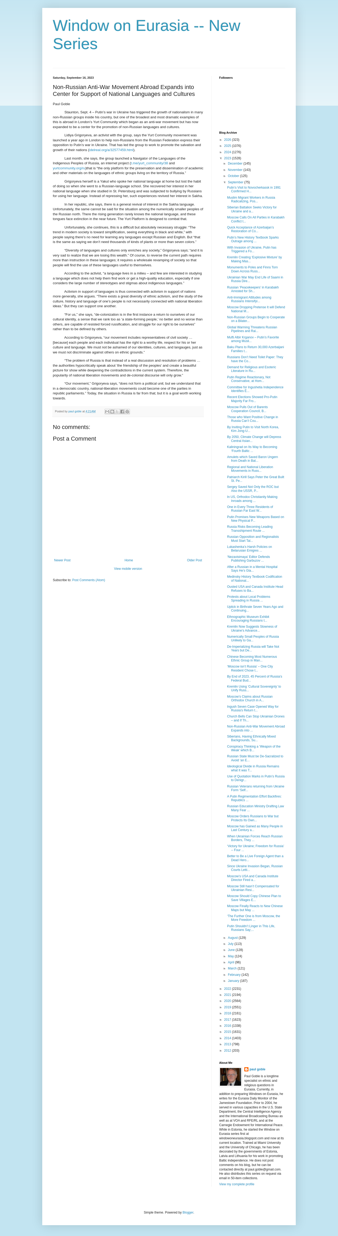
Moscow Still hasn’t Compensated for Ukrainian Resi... (253, 888)
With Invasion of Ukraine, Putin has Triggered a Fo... (251, 249)
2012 (228, 1050)
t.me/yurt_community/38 (149, 163)
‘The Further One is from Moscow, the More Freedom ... (253, 918)
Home (129, 560)
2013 (228, 1044)
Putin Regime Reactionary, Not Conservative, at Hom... (248, 379)
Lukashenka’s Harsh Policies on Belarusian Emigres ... (249, 548)
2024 (228, 152)
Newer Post (62, 560)
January (234, 981)
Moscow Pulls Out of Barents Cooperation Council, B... (247, 409)
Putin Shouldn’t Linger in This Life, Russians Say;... (251, 928)
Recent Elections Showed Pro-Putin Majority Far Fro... (252, 399)
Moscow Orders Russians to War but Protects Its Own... (253, 818)
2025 (228, 146)
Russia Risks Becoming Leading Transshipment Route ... (250, 528)
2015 (228, 1032)
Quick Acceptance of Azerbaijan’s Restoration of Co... (250, 229)
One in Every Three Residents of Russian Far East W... (250, 508)
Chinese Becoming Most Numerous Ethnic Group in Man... (252, 658)
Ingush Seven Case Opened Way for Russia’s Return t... (253, 708)
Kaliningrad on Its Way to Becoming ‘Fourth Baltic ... (252, 449)
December (235, 163)
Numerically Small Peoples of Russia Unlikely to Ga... (253, 638)
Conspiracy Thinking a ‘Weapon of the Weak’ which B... (253, 748)
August (233, 938)
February (234, 975)
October (234, 176)
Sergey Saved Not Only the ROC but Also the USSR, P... (253, 488)
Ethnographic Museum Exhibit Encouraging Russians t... (248, 618)
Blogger (187, 1212)
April (231, 962)
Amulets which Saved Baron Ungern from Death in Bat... (252, 459)
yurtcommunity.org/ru (69, 168)
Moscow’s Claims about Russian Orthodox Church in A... (250, 698)
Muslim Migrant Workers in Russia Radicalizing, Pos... (251, 199)
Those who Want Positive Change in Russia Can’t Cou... (252, 419)
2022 (228, 989)
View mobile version (128, 569)
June (232, 950)
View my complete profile (236, 1184)
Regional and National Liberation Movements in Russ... (250, 469)
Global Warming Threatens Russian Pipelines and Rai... (252, 329)
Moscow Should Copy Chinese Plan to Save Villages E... (254, 898)
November (235, 170)
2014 (228, 1038)
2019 (228, 1007)
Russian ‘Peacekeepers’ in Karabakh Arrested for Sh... (253, 289)
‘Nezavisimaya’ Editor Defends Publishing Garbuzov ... (248, 558)
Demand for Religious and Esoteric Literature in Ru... (251, 369)
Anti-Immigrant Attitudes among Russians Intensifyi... (249, 299)
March (233, 968)
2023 (228, 158)
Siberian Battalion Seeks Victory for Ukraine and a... (252, 209)
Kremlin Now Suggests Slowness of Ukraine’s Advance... (252, 628)
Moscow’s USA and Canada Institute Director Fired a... (252, 878)
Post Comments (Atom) (88, 580)
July (231, 944)
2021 (228, 995)
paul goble (257, 1069)
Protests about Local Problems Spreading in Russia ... (248, 598)
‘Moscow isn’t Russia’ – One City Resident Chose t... (250, 668)
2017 (228, 1020)
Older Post (194, 560)
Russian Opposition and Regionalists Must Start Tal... (253, 538)
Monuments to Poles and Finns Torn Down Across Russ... (252, 269)
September (236, 182)
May (231, 956)
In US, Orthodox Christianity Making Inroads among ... (252, 498)
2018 (228, 1013)
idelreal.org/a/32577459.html (111, 150)
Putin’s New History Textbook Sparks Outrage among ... (253, 239)
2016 (228, 1026)
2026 (228, 140)
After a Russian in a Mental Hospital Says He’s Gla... (252, 568)
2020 (228, 1001)
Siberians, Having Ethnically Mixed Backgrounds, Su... (251, 738)
